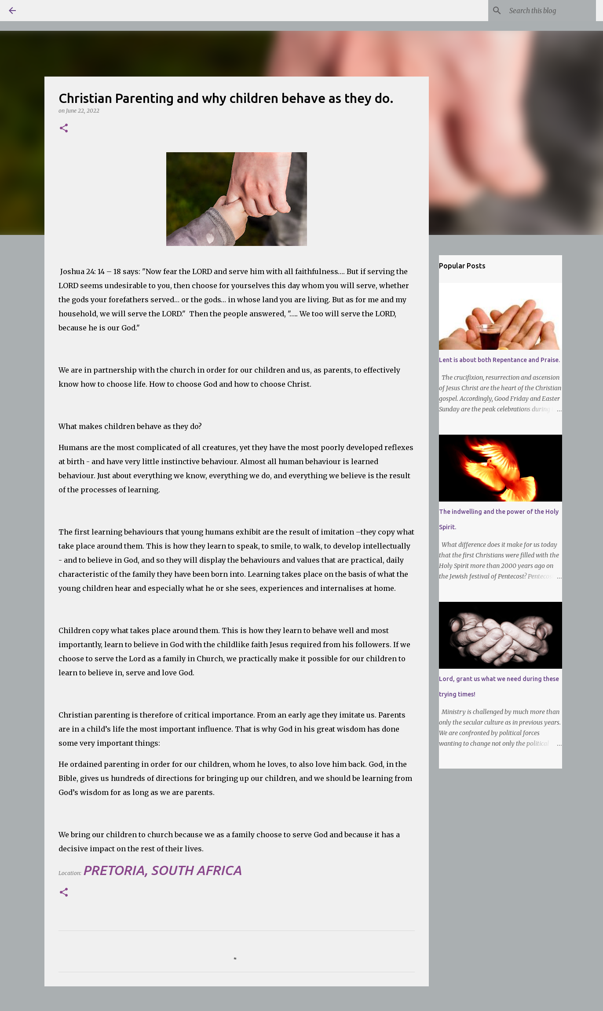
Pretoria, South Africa (162, 870)
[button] (63, 129)
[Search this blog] (550, 10)
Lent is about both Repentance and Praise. (499, 359)
